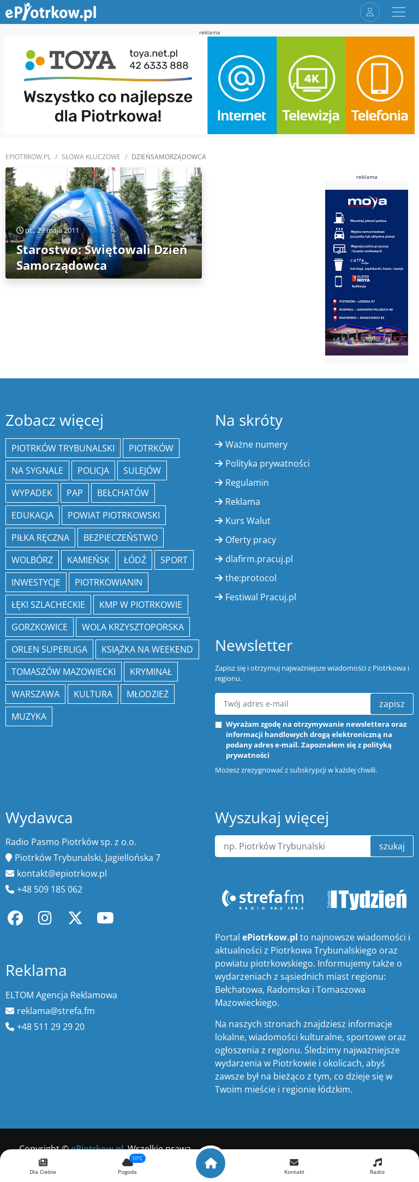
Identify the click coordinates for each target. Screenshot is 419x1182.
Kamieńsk (88, 560)
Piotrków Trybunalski (63, 448)
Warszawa (35, 694)
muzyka (28, 716)
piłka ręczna (40, 538)
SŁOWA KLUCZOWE (91, 156)
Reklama (242, 502)
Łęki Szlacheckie (48, 605)
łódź (135, 560)
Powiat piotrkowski (114, 515)
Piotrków (151, 448)
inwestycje (36, 582)
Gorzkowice (39, 627)
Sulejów (142, 471)
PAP (75, 493)
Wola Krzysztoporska (133, 627)
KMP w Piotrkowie (140, 605)
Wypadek (31, 493)
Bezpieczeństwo (120, 538)
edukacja (32, 515)
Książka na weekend (147, 649)
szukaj (392, 846)
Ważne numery (256, 444)
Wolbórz (32, 560)
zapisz (392, 704)
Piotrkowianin (108, 582)
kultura (93, 694)
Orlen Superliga (49, 649)
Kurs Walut (248, 521)
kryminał (151, 672)
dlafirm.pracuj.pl (259, 559)
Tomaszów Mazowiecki (63, 672)
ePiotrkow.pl (28, 156)
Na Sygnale (37, 471)
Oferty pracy (250, 540)
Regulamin (247, 483)
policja (93, 471)
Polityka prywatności (267, 463)
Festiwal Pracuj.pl (260, 597)
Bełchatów (123, 493)
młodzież (148, 694)
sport (174, 560)
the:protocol (251, 578)
